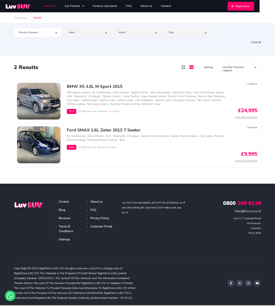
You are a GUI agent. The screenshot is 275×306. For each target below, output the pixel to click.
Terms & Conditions (66, 229)
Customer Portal (101, 227)
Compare (252, 83)
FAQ (93, 211)
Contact (64, 202)
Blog (62, 211)
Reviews (64, 219)
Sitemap (64, 240)
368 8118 (242, 204)
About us (96, 202)
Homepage (21, 18)
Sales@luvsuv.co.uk (248, 212)
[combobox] (38, 32)
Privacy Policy (99, 219)
